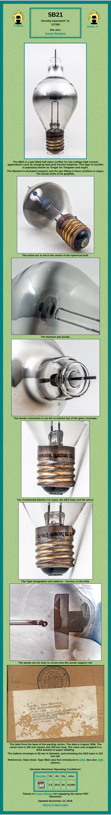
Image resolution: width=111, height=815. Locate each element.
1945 (82, 759)
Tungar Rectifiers (55, 33)
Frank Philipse (44, 793)
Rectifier (41, 776)
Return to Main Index (55, 804)
